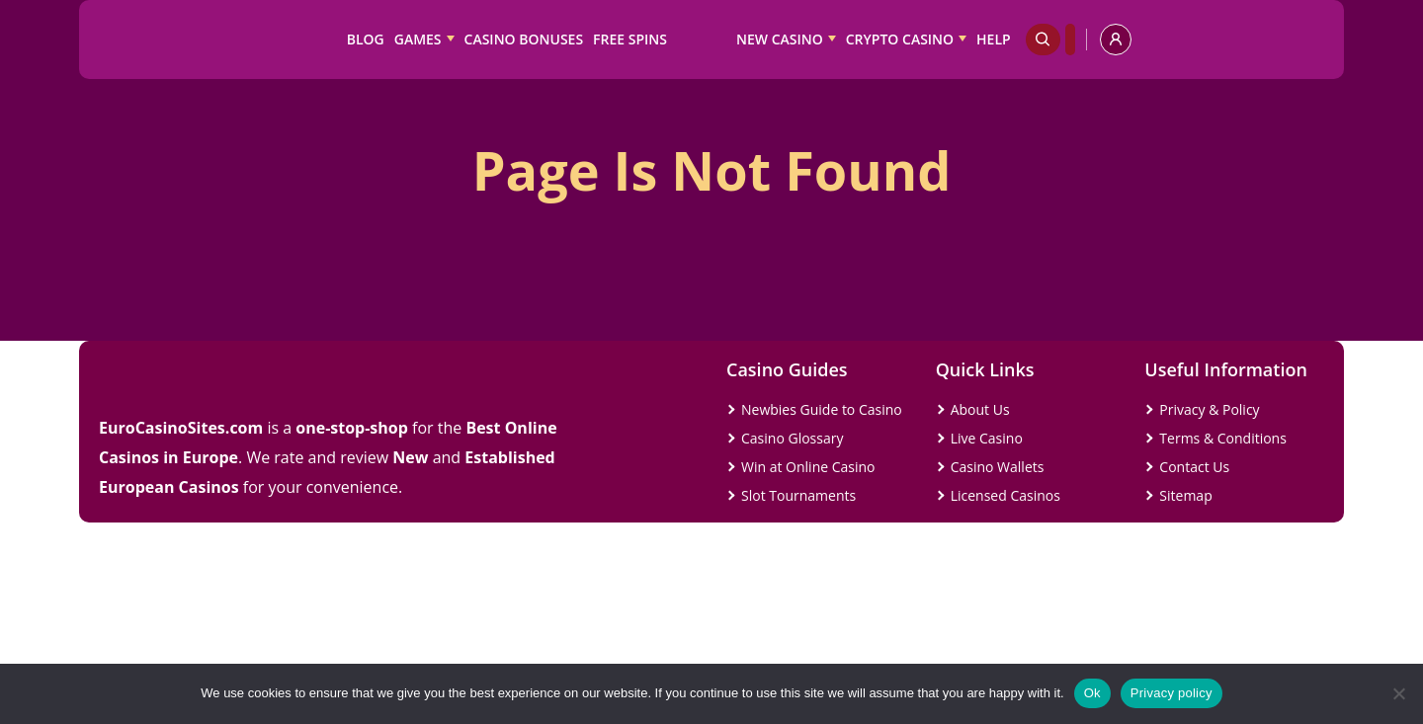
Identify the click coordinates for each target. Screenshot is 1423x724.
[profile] (1115, 39)
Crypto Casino (900, 39)
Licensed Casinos (1005, 495)
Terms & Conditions (1223, 438)
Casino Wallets (998, 466)
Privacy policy (1171, 692)
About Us (980, 409)
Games (418, 39)
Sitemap (1185, 495)
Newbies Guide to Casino (821, 409)
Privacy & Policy (1209, 409)
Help (993, 39)
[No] (1398, 693)
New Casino (779, 39)
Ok (1092, 692)
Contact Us (1194, 466)
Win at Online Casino (808, 466)
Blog (365, 39)
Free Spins (630, 39)
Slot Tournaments (798, 495)
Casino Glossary (792, 438)
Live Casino (987, 438)
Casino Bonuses (524, 39)
